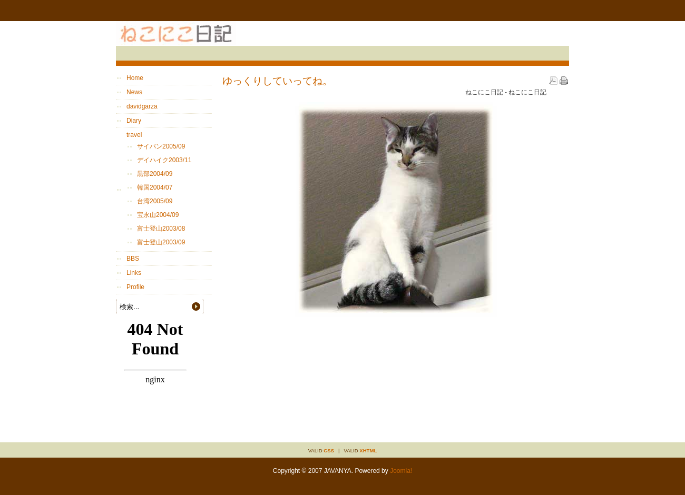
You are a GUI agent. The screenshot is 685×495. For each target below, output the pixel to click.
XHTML (368, 450)
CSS (329, 450)
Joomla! (401, 470)
